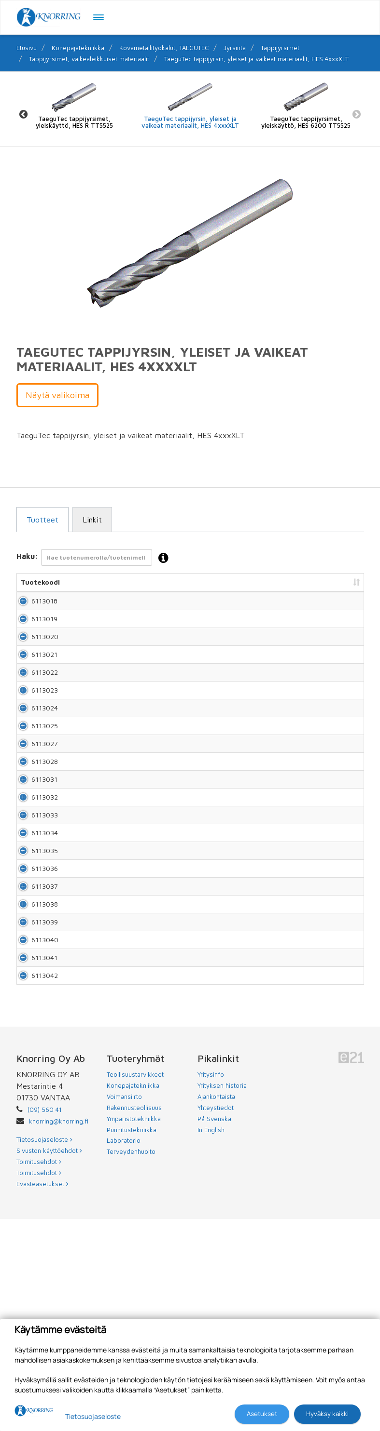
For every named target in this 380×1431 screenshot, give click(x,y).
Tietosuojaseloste (93, 1416)
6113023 (34, 743)
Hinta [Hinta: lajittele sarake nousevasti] (256, 582)
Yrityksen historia (222, 1297)
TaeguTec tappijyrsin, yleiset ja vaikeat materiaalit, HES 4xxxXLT (256, 59)
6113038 (34, 1073)
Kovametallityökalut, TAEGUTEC (164, 48)
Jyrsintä (235, 48)
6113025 (34, 798)
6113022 (34, 715)
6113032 (34, 908)
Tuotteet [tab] (42, 519)
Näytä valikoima (57, 395)
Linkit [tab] (92, 519)
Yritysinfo (210, 1286)
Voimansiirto (124, 1308)
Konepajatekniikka (78, 48)
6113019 (34, 633)
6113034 (34, 963)
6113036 (34, 1018)
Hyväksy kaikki (327, 1413)
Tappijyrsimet (280, 48)
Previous (23, 114)
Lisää (345, 606)
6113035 (34, 990)
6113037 (34, 1045)
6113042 (34, 1182)
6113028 (34, 853)
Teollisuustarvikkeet (135, 1286)
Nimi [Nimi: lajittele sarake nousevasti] (75, 582)
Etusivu (26, 48)
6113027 (34, 825)
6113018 (34, 606)
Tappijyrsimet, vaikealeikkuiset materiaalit (89, 59)
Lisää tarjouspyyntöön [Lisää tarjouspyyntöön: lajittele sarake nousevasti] (311, 582)
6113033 (34, 935)
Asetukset (262, 1413)
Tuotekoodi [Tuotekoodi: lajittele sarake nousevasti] (40, 582)
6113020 (34, 660)
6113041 (34, 1155)
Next (357, 114)
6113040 (34, 1127)
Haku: (95, 558)
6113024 (34, 770)
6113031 (34, 880)
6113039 (34, 1100)
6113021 (34, 688)
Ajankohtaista (216, 1308)
